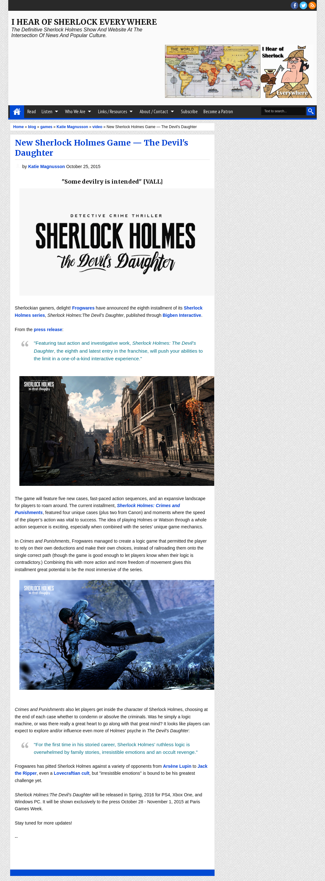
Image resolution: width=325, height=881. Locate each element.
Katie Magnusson (47, 166)
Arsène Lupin (177, 766)
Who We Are (75, 111)
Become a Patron (218, 111)
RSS (312, 5)
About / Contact (154, 111)
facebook (294, 5)
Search (311, 111)
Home (17, 111)
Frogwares (83, 307)
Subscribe (189, 111)
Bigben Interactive (182, 315)
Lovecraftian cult (72, 773)
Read (31, 111)
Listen (47, 111)
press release (48, 329)
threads (303, 5)
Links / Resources (112, 111)
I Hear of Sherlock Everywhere (84, 22)
